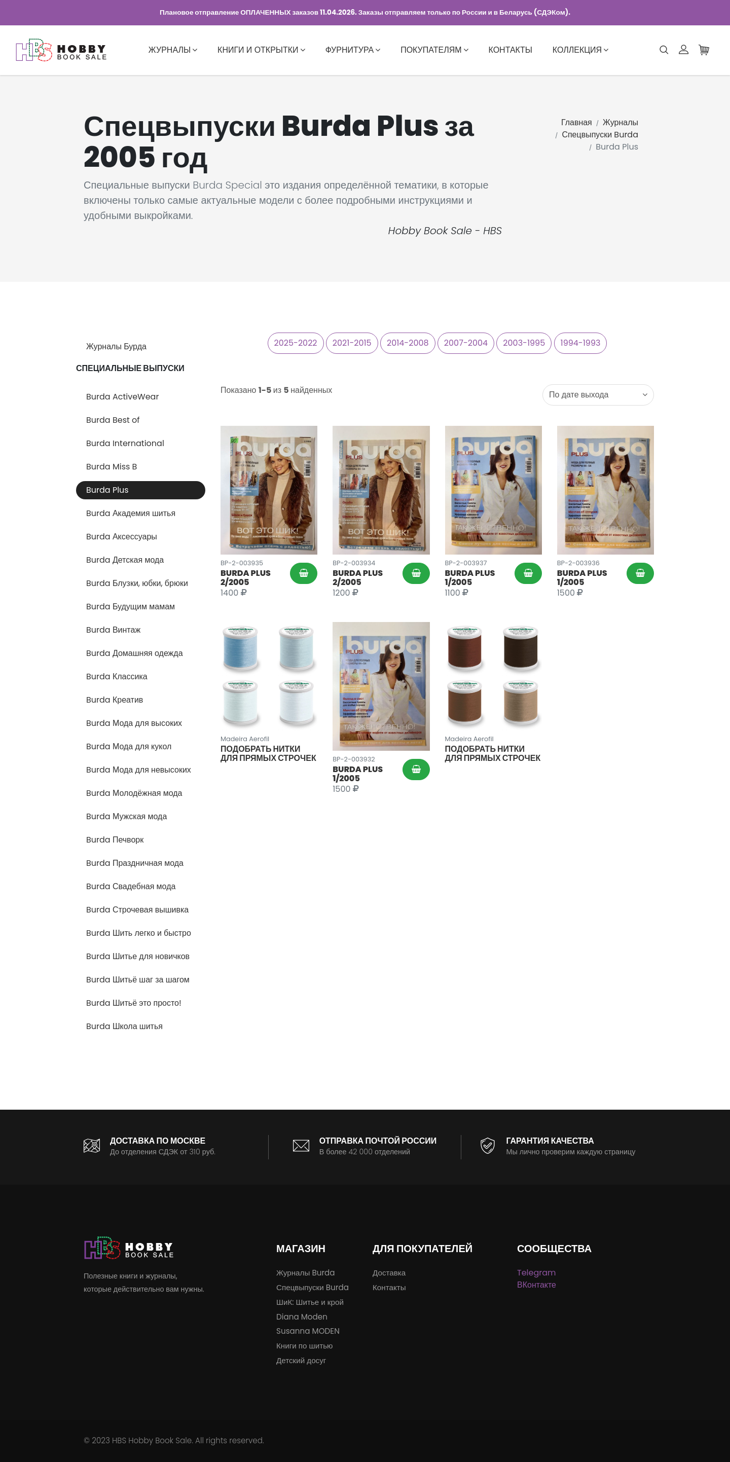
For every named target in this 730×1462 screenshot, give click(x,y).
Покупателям (434, 50)
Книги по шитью (304, 1345)
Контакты (510, 50)
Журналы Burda (305, 1272)
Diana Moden (301, 1316)
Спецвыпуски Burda (600, 134)
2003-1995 (524, 343)
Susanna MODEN (308, 1331)
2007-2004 (466, 343)
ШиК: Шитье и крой (310, 1302)
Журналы (173, 50)
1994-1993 (581, 343)
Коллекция (580, 50)
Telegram (536, 1272)
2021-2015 (352, 343)
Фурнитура (353, 50)
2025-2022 (295, 343)
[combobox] (598, 395)
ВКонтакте (536, 1285)
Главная (576, 122)
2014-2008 (408, 343)
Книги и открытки (261, 50)
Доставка (389, 1272)
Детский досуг (301, 1360)
